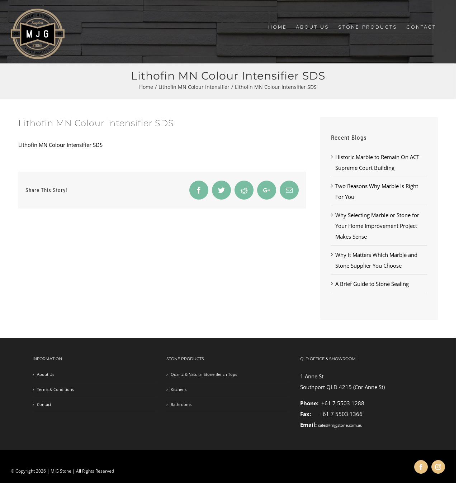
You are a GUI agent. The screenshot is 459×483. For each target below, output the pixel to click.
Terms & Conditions (55, 389)
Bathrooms (181, 404)
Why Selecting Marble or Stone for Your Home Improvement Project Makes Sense (377, 225)
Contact (44, 404)
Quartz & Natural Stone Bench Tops (204, 374)
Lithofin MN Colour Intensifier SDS (60, 144)
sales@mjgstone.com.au (340, 425)
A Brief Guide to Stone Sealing (372, 283)
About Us (45, 374)
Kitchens (178, 389)
